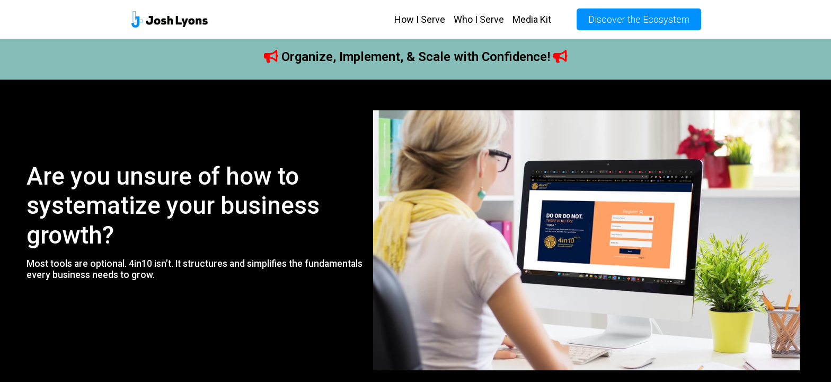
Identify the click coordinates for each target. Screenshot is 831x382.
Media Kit (531, 19)
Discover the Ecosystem (638, 19)
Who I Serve (479, 19)
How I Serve (419, 19)
